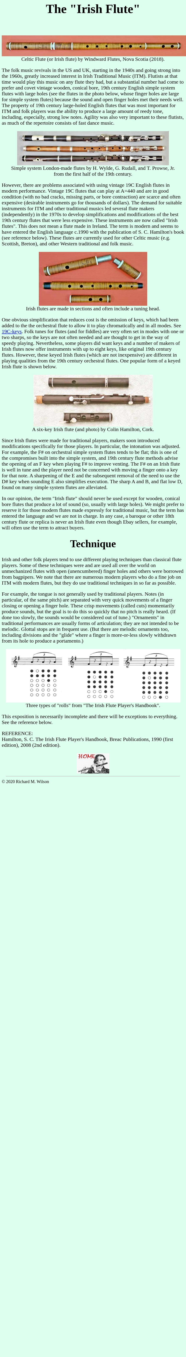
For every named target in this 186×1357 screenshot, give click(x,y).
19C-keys (12, 331)
